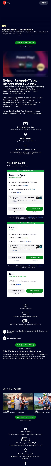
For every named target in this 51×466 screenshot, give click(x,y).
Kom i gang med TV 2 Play (25, 42)
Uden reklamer (35, 291)
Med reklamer (16, 209)
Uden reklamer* (35, 209)
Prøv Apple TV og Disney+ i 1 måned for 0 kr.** (23, 198)
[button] (25, 332)
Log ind (43, 3)
